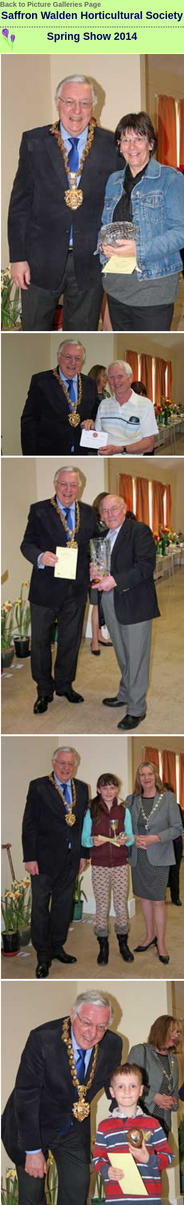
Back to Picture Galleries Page (50, 4)
